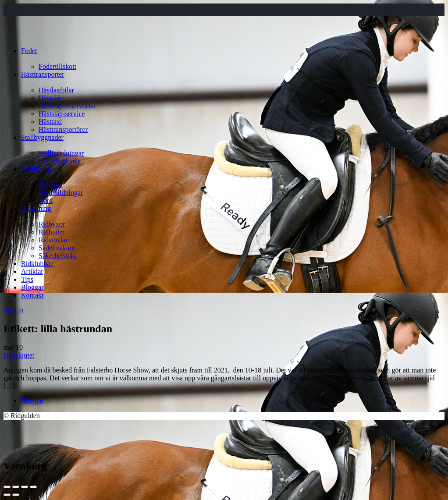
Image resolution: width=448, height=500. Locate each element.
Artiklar (32, 271)
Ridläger (51, 184)
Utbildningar (39, 169)
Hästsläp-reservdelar (67, 106)
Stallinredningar (61, 153)
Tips (27, 279)
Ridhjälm (52, 232)
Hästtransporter (42, 74)
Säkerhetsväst (58, 255)
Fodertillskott (57, 66)
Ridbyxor (52, 224)
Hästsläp (51, 98)
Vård (46, 200)
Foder (29, 50)
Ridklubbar (37, 263)
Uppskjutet (19, 355)
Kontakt (32, 295)
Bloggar (32, 287)
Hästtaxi (50, 121)
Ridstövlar (53, 240)
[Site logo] (20, 35)
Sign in (14, 310)
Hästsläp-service (62, 113)
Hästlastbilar (56, 90)
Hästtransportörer (63, 129)
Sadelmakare (57, 248)
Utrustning (36, 208)
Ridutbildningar (61, 192)
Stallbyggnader (42, 137)
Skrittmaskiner (59, 161)
